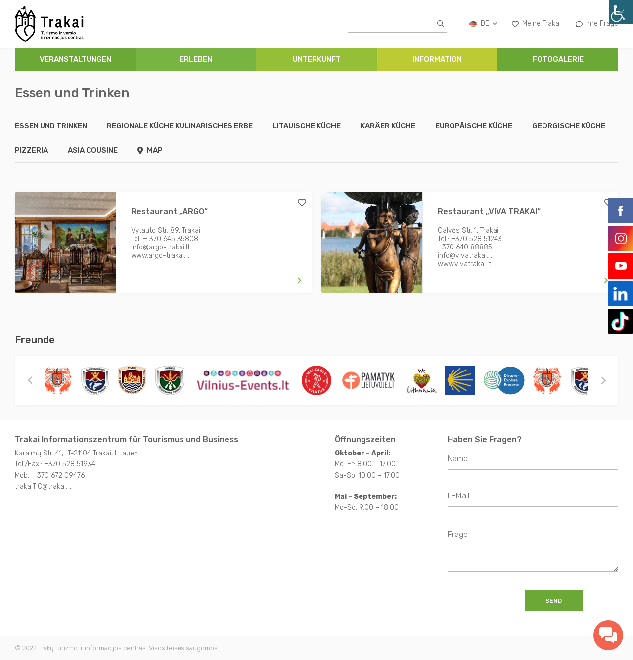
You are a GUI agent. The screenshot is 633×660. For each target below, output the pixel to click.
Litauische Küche (306, 126)
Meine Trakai (536, 23)
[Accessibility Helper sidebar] (621, 12)
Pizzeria (31, 150)
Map (150, 150)
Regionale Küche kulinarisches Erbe (180, 126)
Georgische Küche (568, 126)
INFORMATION (437, 59)
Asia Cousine (93, 150)
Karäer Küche (388, 126)
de (483, 23)
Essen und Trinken (51, 126)
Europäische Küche (473, 126)
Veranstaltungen (75, 59)
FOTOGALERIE (558, 59)
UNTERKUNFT (317, 59)
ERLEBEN (196, 59)
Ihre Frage (597, 23)
